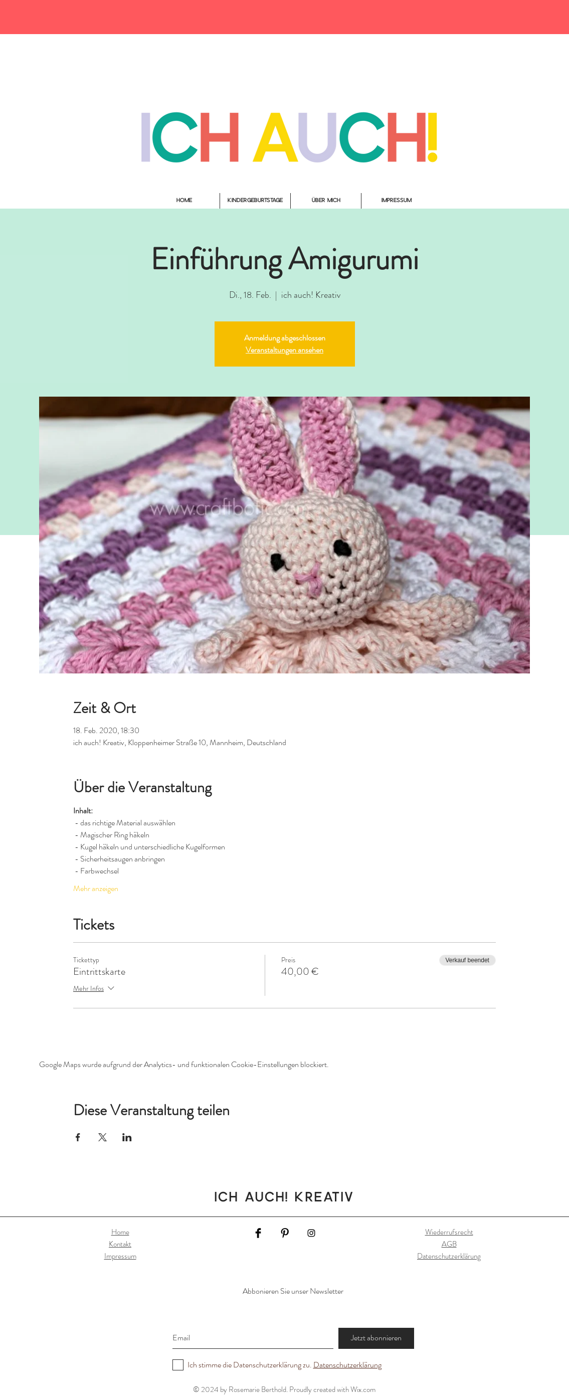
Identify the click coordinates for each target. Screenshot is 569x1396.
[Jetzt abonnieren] (376, 1338)
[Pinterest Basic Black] (285, 1233)
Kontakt (120, 1244)
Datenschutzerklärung (449, 1256)
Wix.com (362, 1389)
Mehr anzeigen (95, 888)
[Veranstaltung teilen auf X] (102, 1137)
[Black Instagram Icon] (311, 1233)
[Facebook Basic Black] (258, 1233)
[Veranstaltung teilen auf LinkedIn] (127, 1137)
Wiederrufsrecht (449, 1232)
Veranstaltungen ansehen (284, 350)
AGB (449, 1244)
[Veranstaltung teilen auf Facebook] (78, 1137)
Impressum (120, 1256)
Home (120, 1232)
